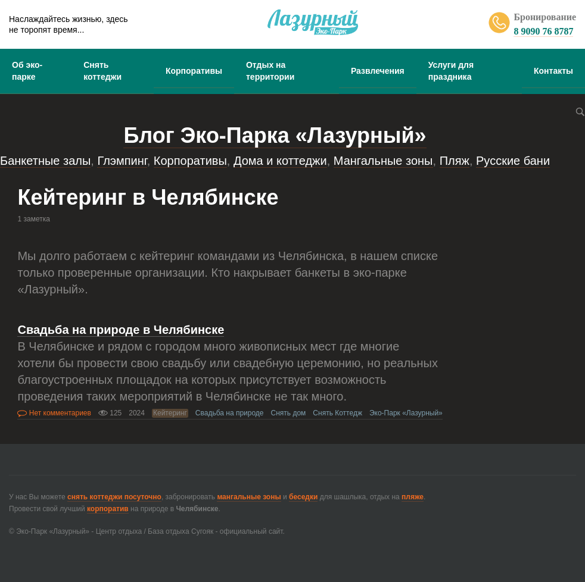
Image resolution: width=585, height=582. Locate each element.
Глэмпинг (122, 160)
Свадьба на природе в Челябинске (120, 329)
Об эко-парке (27, 71)
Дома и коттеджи (280, 160)
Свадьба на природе (229, 413)
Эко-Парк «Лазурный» (406, 413)
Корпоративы (194, 71)
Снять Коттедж (337, 413)
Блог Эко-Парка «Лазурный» (274, 135)
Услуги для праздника (451, 71)
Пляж (454, 160)
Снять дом (288, 413)
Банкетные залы (45, 160)
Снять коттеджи (102, 71)
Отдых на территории (270, 71)
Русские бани (513, 160)
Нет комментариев (54, 413)
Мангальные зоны (383, 160)
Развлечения (377, 71)
